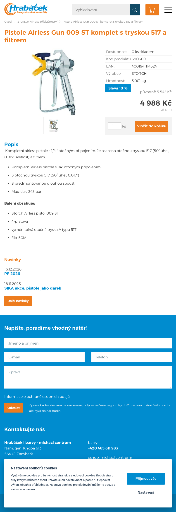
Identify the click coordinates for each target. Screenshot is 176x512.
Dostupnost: (116, 52)
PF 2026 (12, 273)
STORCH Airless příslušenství (37, 21)
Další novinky (18, 301)
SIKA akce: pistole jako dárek (32, 288)
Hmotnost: (115, 81)
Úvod (8, 21)
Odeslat (13, 408)
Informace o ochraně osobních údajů (37, 396)
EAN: (110, 66)
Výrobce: (113, 73)
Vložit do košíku (151, 126)
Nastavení (146, 492)
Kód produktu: (118, 59)
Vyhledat (135, 10)
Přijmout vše (146, 478)
